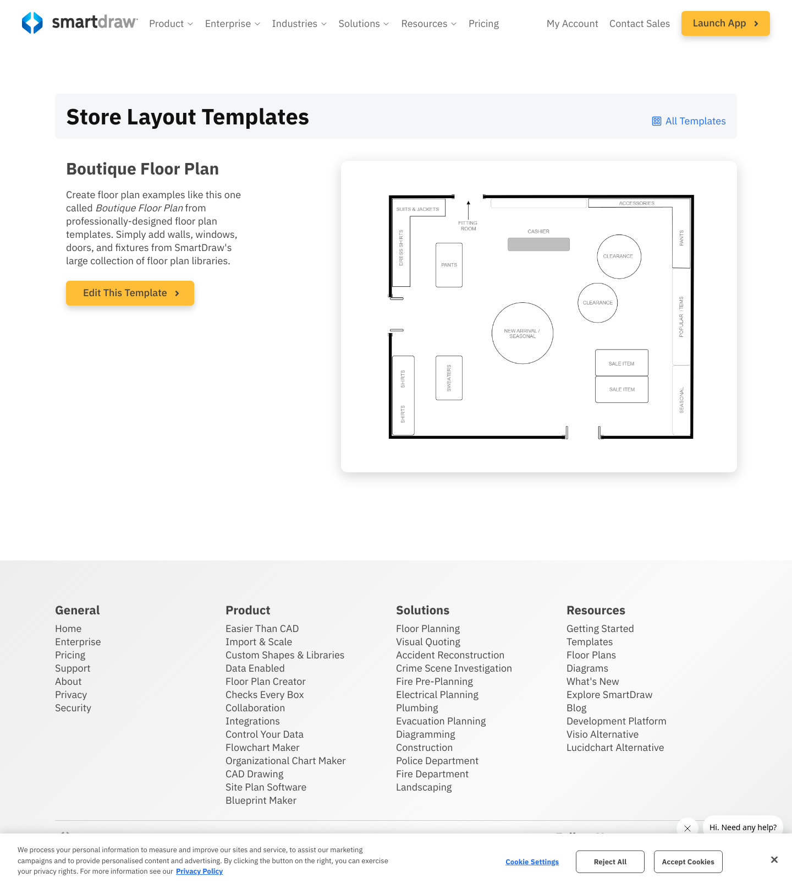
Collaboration (255, 707)
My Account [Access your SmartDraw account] (572, 23)
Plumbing (417, 707)
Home (68, 628)
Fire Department (432, 773)
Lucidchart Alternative (615, 747)
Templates (589, 641)
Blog (576, 707)
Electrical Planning (437, 694)
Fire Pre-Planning (434, 681)
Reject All (610, 861)
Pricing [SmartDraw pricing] (484, 23)
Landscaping (424, 787)
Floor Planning (428, 628)
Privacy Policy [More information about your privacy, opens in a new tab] (199, 871)
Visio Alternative (602, 734)
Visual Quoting (428, 641)
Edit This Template (125, 292)
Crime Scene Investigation (454, 668)
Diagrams (587, 668)
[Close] (774, 859)
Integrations (253, 721)
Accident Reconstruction (450, 655)
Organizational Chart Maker (286, 760)
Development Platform (616, 721)
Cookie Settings (532, 861)
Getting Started (600, 628)
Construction (424, 747)
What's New (592, 681)
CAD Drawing (254, 773)
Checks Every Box (265, 694)
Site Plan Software (266, 787)
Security (73, 707)
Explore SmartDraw (609, 694)
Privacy (71, 694)
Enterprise (78, 641)
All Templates (688, 121)
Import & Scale (259, 641)
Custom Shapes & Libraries (285, 655)
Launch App (725, 23)
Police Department (437, 760)
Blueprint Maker (261, 800)
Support (73, 668)
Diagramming (425, 734)
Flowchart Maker (263, 747)
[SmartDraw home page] (80, 23)
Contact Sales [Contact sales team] (639, 23)
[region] (396, 860)
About (68, 681)
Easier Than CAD (262, 628)
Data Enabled (255, 668)
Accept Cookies (688, 861)
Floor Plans (591, 655)
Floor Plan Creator (266, 681)
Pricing (70, 655)
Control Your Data (265, 734)
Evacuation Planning (441, 721)
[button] (171, 23)
